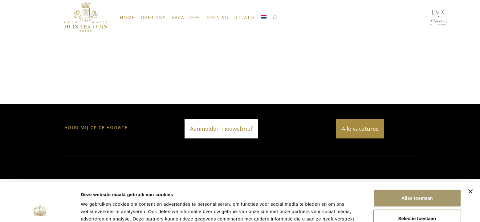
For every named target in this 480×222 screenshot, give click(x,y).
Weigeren (417, 201)
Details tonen (333, 209)
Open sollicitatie (230, 17)
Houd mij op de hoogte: (96, 127)
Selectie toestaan (417, 181)
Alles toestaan (417, 161)
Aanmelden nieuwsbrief (221, 128)
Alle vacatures (360, 128)
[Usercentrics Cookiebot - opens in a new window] (40, 210)
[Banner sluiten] (470, 155)
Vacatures (186, 17)
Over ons (153, 17)
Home (127, 17)
